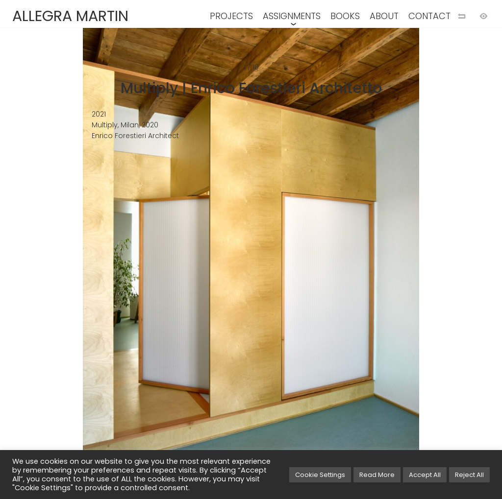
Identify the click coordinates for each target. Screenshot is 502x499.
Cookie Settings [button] (320, 474)
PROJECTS (231, 16)
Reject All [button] (469, 474)
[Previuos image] (133, 265)
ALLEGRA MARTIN (70, 16)
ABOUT (384, 16)
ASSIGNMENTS (292, 16)
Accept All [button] (425, 474)
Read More (377, 474)
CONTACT (429, 16)
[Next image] (369, 265)
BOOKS (345, 16)
